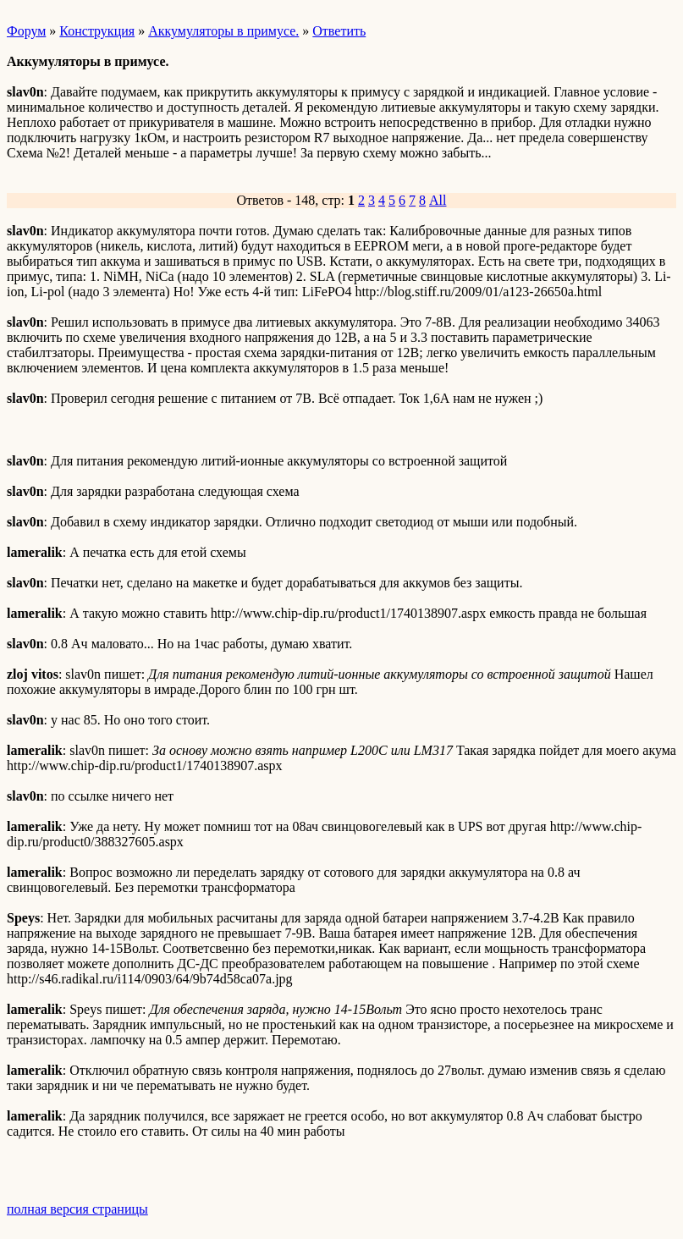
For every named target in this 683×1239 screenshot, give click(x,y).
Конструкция (97, 31)
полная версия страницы (77, 1209)
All (437, 200)
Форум (26, 31)
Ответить (339, 31)
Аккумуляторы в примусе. (223, 31)
